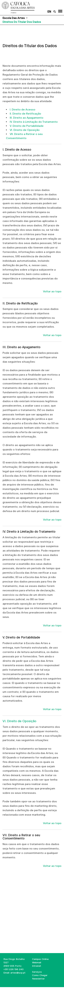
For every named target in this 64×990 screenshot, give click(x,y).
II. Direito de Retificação (25, 113)
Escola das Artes (14, 18)
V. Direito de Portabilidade (27, 125)
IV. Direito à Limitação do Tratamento (34, 121)
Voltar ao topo (52, 291)
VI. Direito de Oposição (25, 130)
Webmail (36, 962)
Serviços (37, 971)
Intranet (36, 965)
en (49, 11)
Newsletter (38, 978)
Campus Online (40, 959)
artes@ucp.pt (17, 972)
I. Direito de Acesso (22, 109)
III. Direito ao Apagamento (26, 117)
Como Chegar (39, 975)
